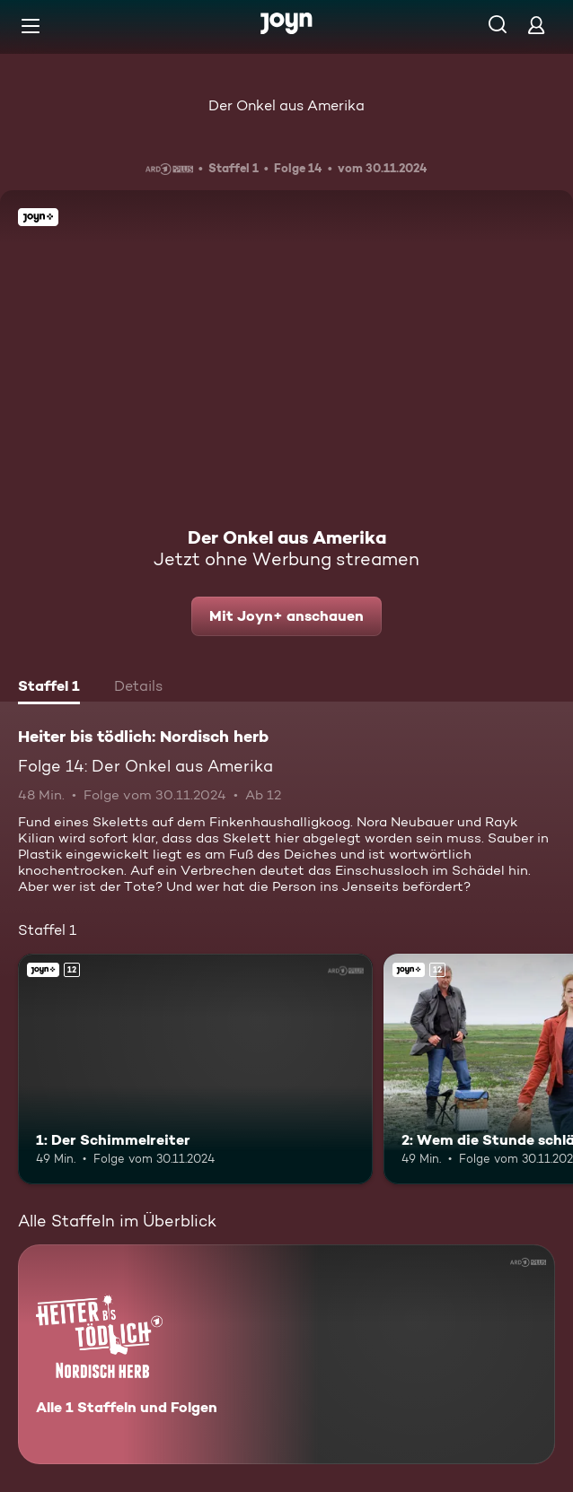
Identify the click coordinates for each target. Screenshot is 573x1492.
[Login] (536, 24)
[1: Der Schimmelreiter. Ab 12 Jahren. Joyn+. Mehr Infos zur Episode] (195, 1069)
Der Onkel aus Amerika (286, 105)
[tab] (49, 688)
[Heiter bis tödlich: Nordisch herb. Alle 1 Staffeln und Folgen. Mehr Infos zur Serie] (286, 1354)
